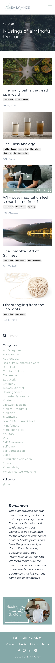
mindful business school (19, 421)
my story (31, 207)
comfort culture (13, 371)
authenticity (11, 358)
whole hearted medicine (19, 471)
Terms (45, 644)
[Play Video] (5, 190)
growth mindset (13, 388)
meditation (8, 100)
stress (7, 463)
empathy (9, 383)
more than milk (13, 429)
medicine (9, 413)
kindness (9, 400)
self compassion (21, 153)
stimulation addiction (17, 459)
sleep (6, 454)
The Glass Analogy (19, 144)
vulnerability (11, 467)
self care (7, 153)
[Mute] (38, 190)
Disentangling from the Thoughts (23, 307)
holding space (10, 149)
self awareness (21, 100)
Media (22, 644)
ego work (9, 379)
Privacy (34, 644)
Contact (11, 644)
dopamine (10, 375)
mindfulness (35, 149)
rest (6, 438)
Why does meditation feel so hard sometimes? (25, 199)
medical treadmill (15, 409)
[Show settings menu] (44, 190)
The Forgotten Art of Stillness (21, 253)
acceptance (11, 354)
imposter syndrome (16, 396)
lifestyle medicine (15, 404)
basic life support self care (21, 363)
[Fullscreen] (49, 190)
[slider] (24, 190)
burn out (9, 367)
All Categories (12, 350)
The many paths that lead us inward (25, 92)
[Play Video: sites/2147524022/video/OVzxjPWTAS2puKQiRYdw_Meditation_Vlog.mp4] (27, 177)
